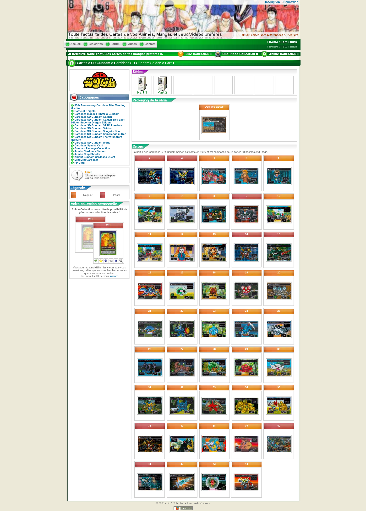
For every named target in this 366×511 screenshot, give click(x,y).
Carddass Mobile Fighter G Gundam (97, 113)
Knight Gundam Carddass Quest (95, 157)
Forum (115, 44)
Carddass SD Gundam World (92, 142)
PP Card (80, 162)
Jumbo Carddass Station (90, 151)
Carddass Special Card (89, 145)
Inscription (272, 2)
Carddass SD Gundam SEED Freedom (98, 125)
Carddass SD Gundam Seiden (93, 128)
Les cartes (95, 44)
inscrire (114, 276)
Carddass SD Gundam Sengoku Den (97, 131)
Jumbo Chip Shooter (87, 154)
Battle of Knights (85, 111)
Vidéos (132, 44)
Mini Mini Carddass (86, 159)
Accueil (76, 44)
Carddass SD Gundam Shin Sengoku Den (100, 134)
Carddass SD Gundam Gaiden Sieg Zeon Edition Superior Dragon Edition (98, 121)
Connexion (291, 2)
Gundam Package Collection (92, 148)
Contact (150, 44)
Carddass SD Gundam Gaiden (93, 116)
